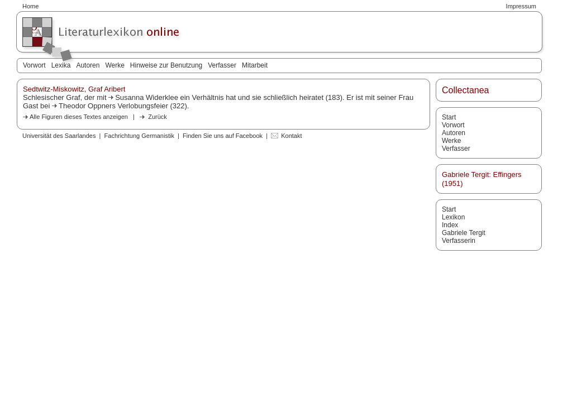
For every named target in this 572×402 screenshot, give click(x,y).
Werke (114, 65)
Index (450, 225)
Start (449, 117)
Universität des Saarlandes (59, 135)
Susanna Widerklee (146, 97)
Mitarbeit (255, 65)
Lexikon (453, 217)
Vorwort (34, 65)
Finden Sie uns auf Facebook (223, 135)
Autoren (87, 65)
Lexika (61, 65)
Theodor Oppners (87, 106)
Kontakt (291, 135)
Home (30, 6)
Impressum (521, 6)
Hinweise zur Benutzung (166, 65)
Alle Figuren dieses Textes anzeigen (79, 116)
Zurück (157, 116)
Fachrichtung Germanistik (139, 135)
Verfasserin (458, 241)
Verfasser (222, 65)
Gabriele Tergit (463, 233)
